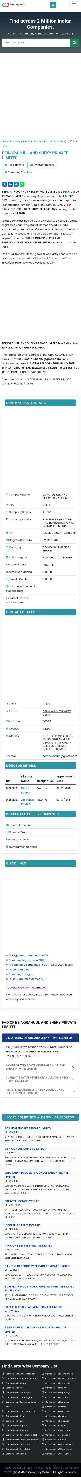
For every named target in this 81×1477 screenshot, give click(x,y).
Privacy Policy (43, 1467)
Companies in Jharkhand (17, 1444)
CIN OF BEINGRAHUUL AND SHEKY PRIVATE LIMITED (39, 1037)
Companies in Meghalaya (57, 1392)
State (11, 704)
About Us (19, 1467)
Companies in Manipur (56, 1387)
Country (12, 728)
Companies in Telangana (57, 1435)
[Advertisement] (40, 98)
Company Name (18, 494)
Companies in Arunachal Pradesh (21, 1378)
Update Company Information (27, 987)
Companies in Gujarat (16, 1425)
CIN (9, 532)
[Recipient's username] (36, 43)
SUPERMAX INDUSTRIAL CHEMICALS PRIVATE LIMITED (40, 1287)
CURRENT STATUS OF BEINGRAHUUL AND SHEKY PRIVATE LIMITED (37, 1079)
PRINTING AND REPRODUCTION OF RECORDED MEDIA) (34, 141)
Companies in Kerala (15, 1453)
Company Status (18, 512)
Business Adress (17, 839)
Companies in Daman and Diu (20, 1411)
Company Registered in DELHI (26, 960)
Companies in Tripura (55, 1439)
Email (11, 756)
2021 (72, 141)
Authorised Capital (19, 572)
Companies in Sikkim (55, 1425)
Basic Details (16, 165)
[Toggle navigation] (74, 4)
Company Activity (18, 519)
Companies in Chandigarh (18, 1392)
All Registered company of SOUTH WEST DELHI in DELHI (41, 964)
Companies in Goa (14, 1421)
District (12, 711)
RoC (10, 504)
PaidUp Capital (17, 579)
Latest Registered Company (26, 979)
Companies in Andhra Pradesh (20, 1373)
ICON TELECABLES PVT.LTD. (23, 1225)
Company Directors (20, 172)
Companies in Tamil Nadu (57, 1430)
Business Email (17, 832)
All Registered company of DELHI (28, 955)
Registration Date (19, 540)
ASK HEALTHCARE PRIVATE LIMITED (28, 1128)
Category (13, 547)
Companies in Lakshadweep (59, 1373)
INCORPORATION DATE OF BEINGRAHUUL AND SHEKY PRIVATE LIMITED (35, 1067)
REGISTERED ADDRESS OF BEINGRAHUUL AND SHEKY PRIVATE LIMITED (35, 1091)
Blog (29, 1467)
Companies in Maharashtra (58, 1383)
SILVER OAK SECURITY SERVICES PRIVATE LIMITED (37, 1266)
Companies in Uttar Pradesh (59, 1444)
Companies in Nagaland (57, 1402)
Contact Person (18, 825)
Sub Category (16, 557)
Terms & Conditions (66, 1467)
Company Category (21, 974)
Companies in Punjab (55, 1416)
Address (12, 736)
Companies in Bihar (14, 1387)
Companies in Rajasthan (57, 1421)
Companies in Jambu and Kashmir (22, 1439)
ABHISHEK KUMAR (27, 802)
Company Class (16, 564)
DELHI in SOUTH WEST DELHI (57, 713)
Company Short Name (22, 847)
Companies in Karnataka (17, 1449)
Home (8, 1467)
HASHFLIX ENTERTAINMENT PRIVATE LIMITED (33, 1307)
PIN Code (13, 721)
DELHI (6, 146)
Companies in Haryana (16, 1430)
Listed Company (19, 969)
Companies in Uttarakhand (58, 1449)
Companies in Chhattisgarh (18, 1397)
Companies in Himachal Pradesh (21, 1435)
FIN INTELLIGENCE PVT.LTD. (22, 1201)
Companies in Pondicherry (58, 1411)
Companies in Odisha (55, 1406)
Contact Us (13, 994)
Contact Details (44, 165)
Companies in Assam (15, 1383)
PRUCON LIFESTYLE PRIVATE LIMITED (28, 1246)
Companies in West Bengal (58, 1453)
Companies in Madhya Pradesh (60, 1378)
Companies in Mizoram (56, 1397)
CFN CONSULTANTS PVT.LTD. (24, 1149)
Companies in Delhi (14, 1416)
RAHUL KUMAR (25, 790)
